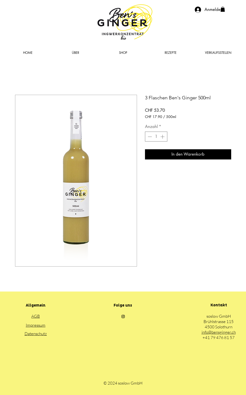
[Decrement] (149, 137)
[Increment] (163, 137)
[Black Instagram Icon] (123, 316)
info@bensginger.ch (219, 332)
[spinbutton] (156, 137)
